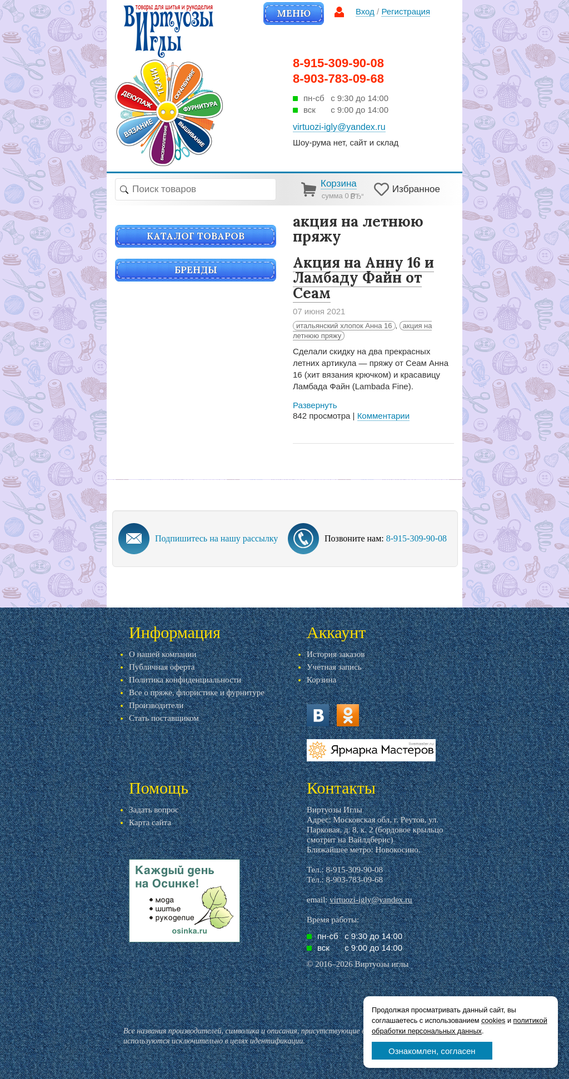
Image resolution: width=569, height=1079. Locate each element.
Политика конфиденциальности (185, 679)
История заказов (336, 654)
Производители (156, 705)
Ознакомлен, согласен (432, 1051)
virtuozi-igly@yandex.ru (371, 899)
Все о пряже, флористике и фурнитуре (196, 692)
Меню (294, 13)
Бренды (195, 270)
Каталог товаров (195, 236)
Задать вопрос (154, 809)
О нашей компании (162, 654)
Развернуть (315, 405)
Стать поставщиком (164, 718)
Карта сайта (150, 822)
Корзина (321, 679)
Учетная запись (334, 667)
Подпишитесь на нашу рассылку (216, 538)
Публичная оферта (161, 667)
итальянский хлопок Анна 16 (344, 326)
